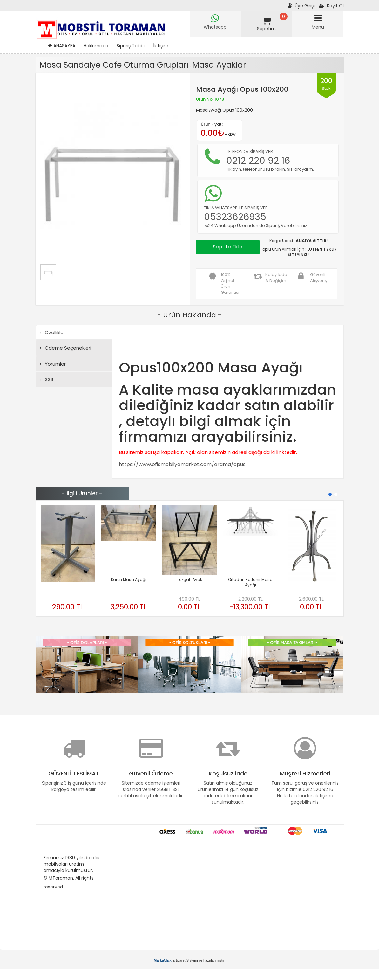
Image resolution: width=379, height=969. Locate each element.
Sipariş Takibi (131, 46)
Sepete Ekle (227, 246)
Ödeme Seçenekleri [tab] (65, 348)
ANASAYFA (61, 46)
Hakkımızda (96, 46)
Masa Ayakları (220, 64)
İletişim (160, 46)
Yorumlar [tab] (53, 363)
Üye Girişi (301, 6)
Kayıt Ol (331, 6)
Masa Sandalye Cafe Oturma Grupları (113, 64)
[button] (330, 494)
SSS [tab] (46, 379)
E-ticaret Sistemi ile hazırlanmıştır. (189, 960)
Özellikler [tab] (52, 332)
